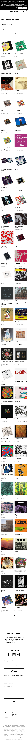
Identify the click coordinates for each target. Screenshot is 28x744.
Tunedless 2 (3, 189)
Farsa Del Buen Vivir (18, 534)
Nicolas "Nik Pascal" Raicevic (20, 570)
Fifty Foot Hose (17, 321)
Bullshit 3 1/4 (3, 478)
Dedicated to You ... (4, 54)
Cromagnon (3, 607)
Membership (15, 712)
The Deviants (17, 110)
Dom (15, 147)
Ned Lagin (16, 341)
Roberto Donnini (4, 167)
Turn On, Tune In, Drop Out (6, 459)
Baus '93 (2, 227)
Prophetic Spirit (4, 421)
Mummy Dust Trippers (19, 495)
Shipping (7, 712)
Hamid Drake (21, 361)
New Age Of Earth (18, 130)
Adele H (2, 514)
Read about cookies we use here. (20, 5)
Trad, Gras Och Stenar (19, 53)
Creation (2, 552)
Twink (2, 110)
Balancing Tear (17, 362)
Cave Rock (3, 608)
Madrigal (16, 551)
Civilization (3, 515)
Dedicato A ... (17, 264)
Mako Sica (17, 361)
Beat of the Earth (18, 283)
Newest (4, 29)
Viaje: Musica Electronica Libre (7, 401)
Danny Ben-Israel (4, 477)
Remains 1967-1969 (18, 209)
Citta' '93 (16, 227)
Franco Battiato (18, 72)
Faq (5, 714)
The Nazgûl (7, 341)
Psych (3, 19)
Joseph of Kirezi (4, 263)
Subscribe (14, 665)
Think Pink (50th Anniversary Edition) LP (20, 303)
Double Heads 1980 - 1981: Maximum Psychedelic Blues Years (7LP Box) (6, 303)
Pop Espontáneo (18, 515)
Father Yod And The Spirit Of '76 (21, 381)
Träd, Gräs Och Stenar (19, 54)
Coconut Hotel (4, 534)
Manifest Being (17, 401)
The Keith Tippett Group (5, 53)
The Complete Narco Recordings (20, 571)
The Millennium (18, 418)
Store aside (14, 714)
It (1, 400)
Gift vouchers (15, 715)
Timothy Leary (10, 147)
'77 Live (16, 246)
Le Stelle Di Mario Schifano (20, 263)
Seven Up (3, 149)
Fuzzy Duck (3, 321)
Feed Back (16, 73)
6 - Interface (17, 189)
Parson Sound (3, 244)
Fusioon (16, 532)
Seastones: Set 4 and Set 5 (20, 343)
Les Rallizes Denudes (5, 226)
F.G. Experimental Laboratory (6, 90)
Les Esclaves (3, 209)
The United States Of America (7, 361)
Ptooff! (16, 111)
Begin (16, 459)
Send (14, 701)
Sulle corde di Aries (18, 92)
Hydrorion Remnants (5, 497)
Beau (2, 551)
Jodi (15, 514)
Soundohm (14, 11)
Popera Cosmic (4, 207)
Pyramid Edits (3, 344)
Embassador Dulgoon (5, 495)
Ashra (16, 129)
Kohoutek (16, 382)
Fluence (2, 381)
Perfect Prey (17, 497)
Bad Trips (16, 478)
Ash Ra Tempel (4, 147)
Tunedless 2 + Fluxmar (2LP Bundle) (6, 170)
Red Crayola (3, 532)
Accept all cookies (22, 7)
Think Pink (3, 111)
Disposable (3, 130)
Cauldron (16, 323)
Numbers (3, 590)
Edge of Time (17, 149)
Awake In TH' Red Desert (5, 441)
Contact (6, 717)
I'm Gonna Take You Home (6, 73)
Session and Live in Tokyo (6, 264)
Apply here (14, 645)
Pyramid (2, 341)
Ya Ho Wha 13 (3, 72)
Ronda (16, 440)
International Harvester (19, 207)
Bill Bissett (3, 438)
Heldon (16, 187)
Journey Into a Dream (5, 92)
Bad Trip (2, 283)
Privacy (6, 715)
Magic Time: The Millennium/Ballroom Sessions (21, 421)
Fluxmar (16, 169)
